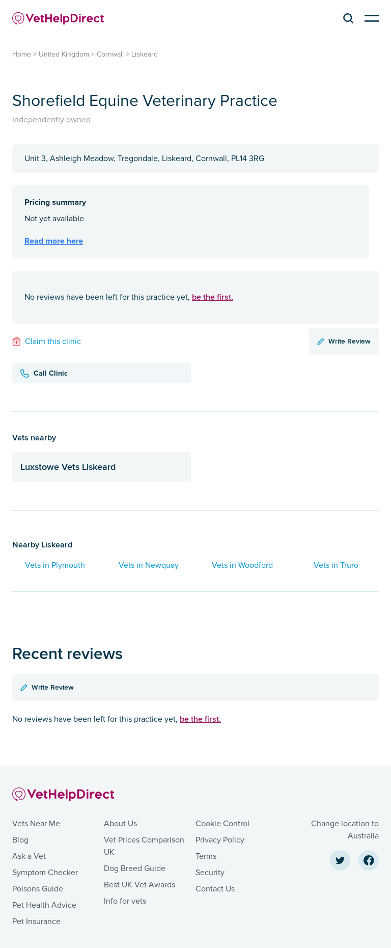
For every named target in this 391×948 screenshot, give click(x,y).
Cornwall (110, 54)
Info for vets (125, 901)
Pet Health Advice (44, 905)
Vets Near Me (36, 824)
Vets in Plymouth (55, 565)
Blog (20, 840)
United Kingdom (64, 54)
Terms (206, 856)
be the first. (212, 297)
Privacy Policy (220, 840)
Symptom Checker (45, 872)
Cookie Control (222, 824)
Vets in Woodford (242, 565)
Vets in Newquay (149, 565)
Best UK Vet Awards (139, 885)
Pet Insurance (36, 921)
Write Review (344, 341)
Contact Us (215, 889)
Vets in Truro (336, 565)
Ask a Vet (29, 856)
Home (21, 54)
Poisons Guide (37, 889)
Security (210, 872)
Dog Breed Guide (134, 868)
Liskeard (144, 54)
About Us (120, 824)
